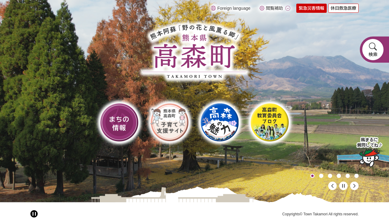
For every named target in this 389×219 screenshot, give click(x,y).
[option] (194, 101)
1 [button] (312, 176)
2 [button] (321, 176)
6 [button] (356, 176)
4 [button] (339, 176)
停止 (343, 186)
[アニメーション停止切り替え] (34, 213)
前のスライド (332, 186)
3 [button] (330, 176)
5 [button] (348, 176)
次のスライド (354, 186)
